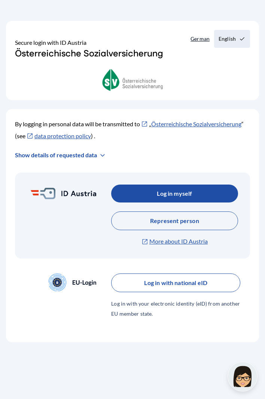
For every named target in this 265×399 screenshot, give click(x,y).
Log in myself (174, 193)
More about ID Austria (178, 241)
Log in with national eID (175, 282)
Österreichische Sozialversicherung (196, 123)
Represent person (174, 220)
